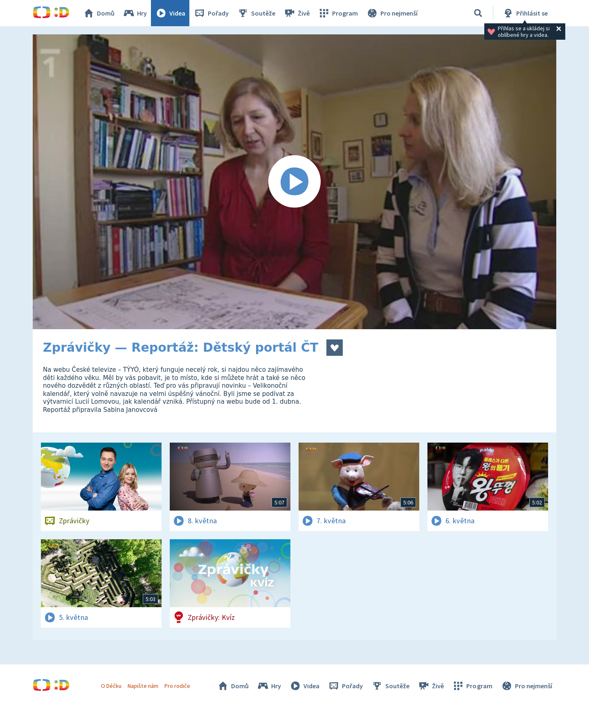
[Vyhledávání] (478, 13)
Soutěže (256, 13)
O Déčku (111, 685)
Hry (135, 13)
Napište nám (143, 685)
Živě (296, 13)
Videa (170, 13)
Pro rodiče (177, 685)
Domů (99, 13)
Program (338, 13)
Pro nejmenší (392, 13)
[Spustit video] (294, 181)
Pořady (211, 13)
